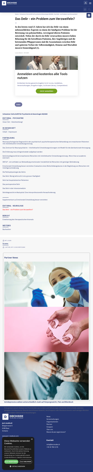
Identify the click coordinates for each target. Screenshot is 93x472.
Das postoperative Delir (11, 184)
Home (17, 14)
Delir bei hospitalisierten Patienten (16, 180)
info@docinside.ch (53, 444)
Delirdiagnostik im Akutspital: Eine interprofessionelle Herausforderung (29, 192)
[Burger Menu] (90, 3)
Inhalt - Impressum (10, 132)
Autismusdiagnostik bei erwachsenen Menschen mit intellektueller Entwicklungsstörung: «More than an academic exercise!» (44, 157)
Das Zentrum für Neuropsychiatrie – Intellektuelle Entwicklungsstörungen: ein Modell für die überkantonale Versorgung (46, 148)
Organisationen (52, 422)
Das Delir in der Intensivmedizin (14, 188)
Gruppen (49, 427)
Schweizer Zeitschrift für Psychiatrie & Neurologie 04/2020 (25, 114)
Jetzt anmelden (46, 91)
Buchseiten (7, 229)
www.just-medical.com (10, 436)
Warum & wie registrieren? (56, 432)
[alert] (18, 453)
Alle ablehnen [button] (25, 462)
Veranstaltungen (52, 419)
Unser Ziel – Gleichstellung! (13, 122)
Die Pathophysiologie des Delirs (14, 172)
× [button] (32, 439)
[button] (18, 466)
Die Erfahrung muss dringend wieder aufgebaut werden (22, 152)
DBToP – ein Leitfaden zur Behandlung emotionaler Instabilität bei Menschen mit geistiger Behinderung (41, 162)
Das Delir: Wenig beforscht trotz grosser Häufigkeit (21, 176)
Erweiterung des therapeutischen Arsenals (18, 219)
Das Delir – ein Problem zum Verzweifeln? (18, 209)
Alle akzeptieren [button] (11, 462)
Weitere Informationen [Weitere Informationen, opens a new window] (24, 457)
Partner (49, 424)
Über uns (49, 429)
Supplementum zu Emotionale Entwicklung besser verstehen (25, 200)
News (48, 416)
